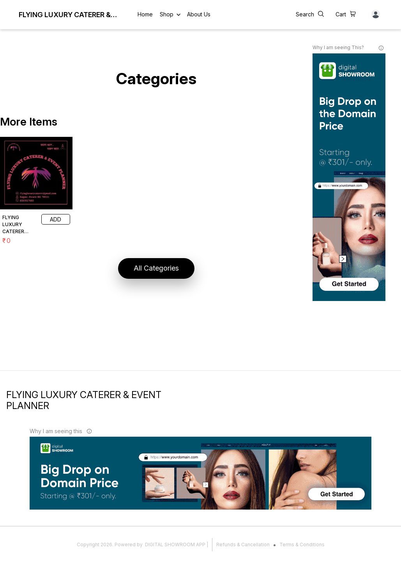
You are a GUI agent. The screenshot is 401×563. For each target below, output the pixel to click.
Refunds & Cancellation (243, 544)
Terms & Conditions (302, 544)
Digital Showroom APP (175, 544)
